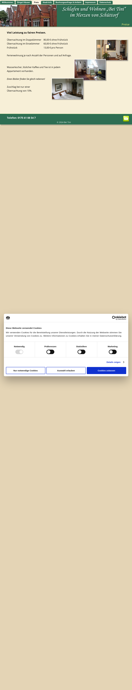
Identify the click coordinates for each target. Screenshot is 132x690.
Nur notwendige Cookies (25, 370)
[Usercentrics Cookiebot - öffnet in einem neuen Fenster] (114, 318)
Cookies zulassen (106, 370)
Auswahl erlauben (66, 370)
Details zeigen (114, 362)
